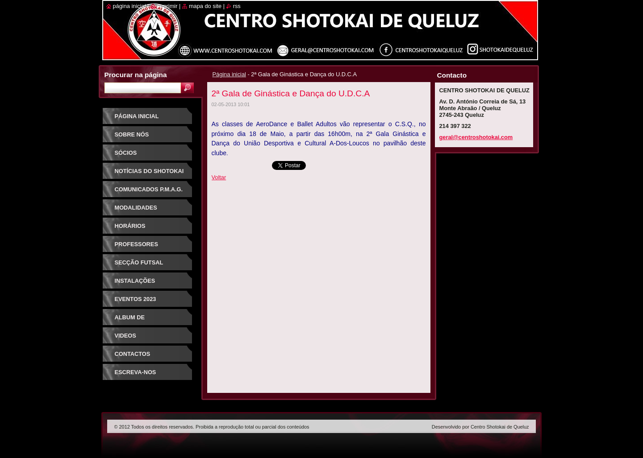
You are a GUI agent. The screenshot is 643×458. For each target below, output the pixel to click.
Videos (125, 335)
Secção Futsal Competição (139, 265)
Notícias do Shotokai (149, 171)
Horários (130, 226)
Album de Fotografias (135, 320)
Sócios (126, 152)
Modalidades (136, 207)
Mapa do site (205, 6)
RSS (237, 6)
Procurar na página (135, 74)
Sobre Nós (132, 134)
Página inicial (229, 74)
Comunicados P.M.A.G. (149, 189)
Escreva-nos (135, 372)
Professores (136, 244)
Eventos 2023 (135, 299)
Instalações (135, 280)
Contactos (132, 354)
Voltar (219, 177)
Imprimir (167, 6)
